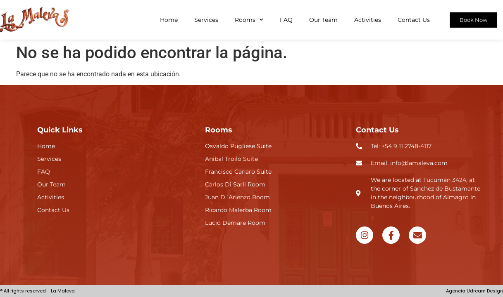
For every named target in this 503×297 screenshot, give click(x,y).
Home (169, 20)
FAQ (286, 20)
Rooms (249, 20)
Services (206, 20)
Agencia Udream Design (474, 291)
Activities (367, 20)
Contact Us (414, 20)
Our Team (323, 20)
